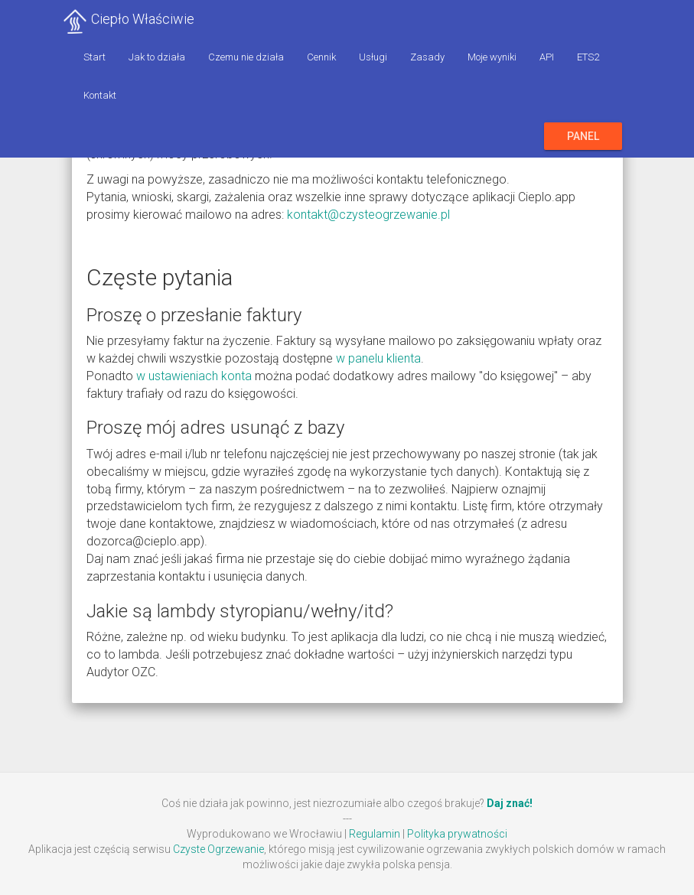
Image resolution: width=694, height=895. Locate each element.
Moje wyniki (492, 57)
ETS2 (588, 57)
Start (94, 57)
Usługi (373, 57)
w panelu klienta (378, 358)
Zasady (427, 57)
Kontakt (99, 95)
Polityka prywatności (457, 834)
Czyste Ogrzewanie (218, 849)
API (546, 57)
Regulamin (374, 834)
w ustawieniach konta (194, 376)
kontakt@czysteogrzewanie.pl (368, 214)
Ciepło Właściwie (142, 19)
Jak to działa (157, 57)
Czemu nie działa (246, 57)
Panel (583, 136)
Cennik (321, 57)
